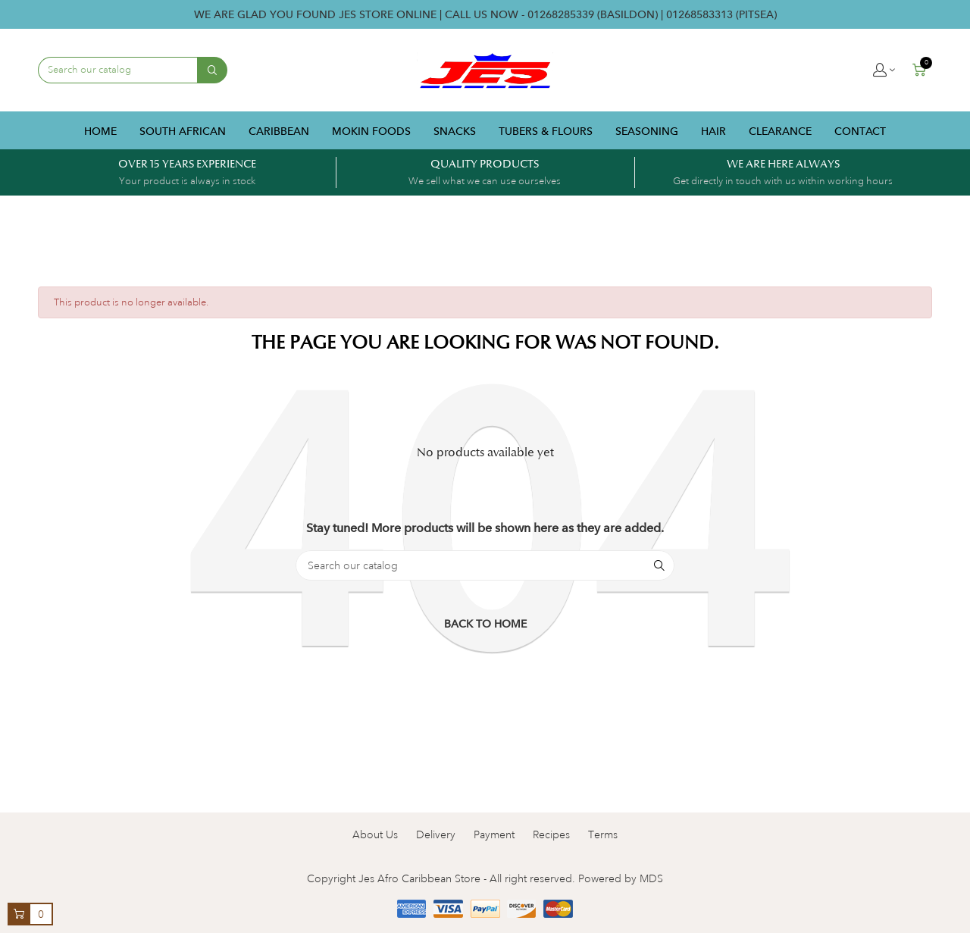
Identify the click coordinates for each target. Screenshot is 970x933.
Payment (494, 834)
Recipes (551, 834)
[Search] (485, 565)
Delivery (435, 834)
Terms (603, 834)
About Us (375, 834)
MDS (651, 878)
